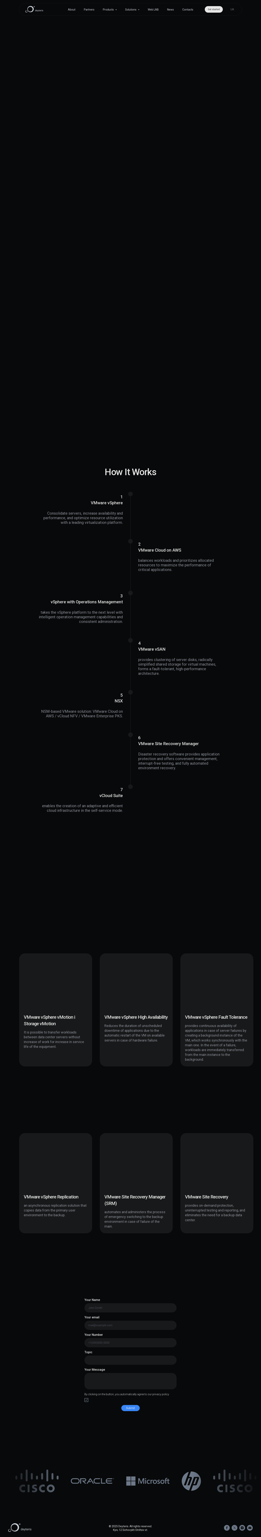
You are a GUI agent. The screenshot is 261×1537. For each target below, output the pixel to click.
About (71, 9)
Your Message (94, 1369)
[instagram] (242, 1529)
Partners (89, 9)
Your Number (93, 1335)
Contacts (187, 9)
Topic (88, 1352)
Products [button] (108, 9)
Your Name (92, 1300)
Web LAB (153, 9)
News (170, 9)
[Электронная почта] (250, 1529)
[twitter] (234, 1529)
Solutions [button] (131, 9)
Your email (91, 1317)
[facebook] (227, 1529)
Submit (130, 1408)
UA (232, 9)
